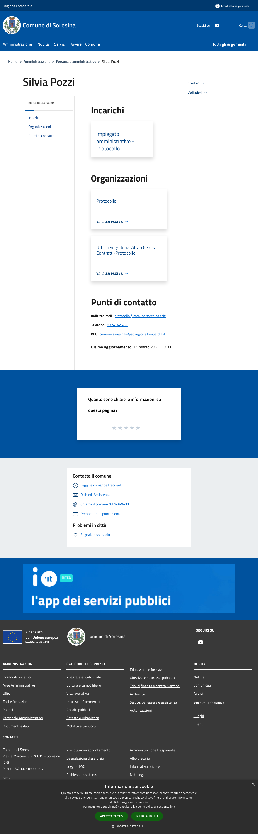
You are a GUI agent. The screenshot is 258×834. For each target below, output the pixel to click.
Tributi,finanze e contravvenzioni (155, 686)
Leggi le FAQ (75, 766)
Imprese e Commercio (83, 701)
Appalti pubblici (78, 709)
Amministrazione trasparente (152, 750)
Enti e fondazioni (16, 701)
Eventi (199, 724)
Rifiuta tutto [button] (147, 816)
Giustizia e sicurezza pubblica (152, 677)
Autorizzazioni (141, 710)
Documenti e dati (16, 726)
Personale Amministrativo (23, 718)
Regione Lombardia (17, 6)
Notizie (199, 677)
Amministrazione (37, 61)
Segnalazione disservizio (85, 758)
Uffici (7, 693)
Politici (8, 709)
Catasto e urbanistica (82, 718)
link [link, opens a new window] (172, 807)
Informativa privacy (145, 766)
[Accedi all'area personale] (232, 6)
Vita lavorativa (77, 693)
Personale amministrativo (76, 61)
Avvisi (198, 693)
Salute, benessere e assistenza (153, 702)
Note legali (138, 774)
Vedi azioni (198, 93)
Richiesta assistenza (82, 774)
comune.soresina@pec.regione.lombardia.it (132, 334)
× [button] (253, 784)
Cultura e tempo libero (83, 685)
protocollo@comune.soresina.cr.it (140, 316)
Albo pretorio (140, 758)
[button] (129, 826)
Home (12, 61)
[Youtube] (209, 25)
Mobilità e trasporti (81, 726)
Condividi (197, 83)
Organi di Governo (17, 677)
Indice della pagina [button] (41, 103)
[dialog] (129, 807)
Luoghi (199, 716)
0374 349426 (117, 325)
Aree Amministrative (19, 685)
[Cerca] (249, 25)
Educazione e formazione (149, 669)
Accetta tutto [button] (111, 816)
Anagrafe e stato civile (83, 677)
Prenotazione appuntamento (88, 750)
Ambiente (137, 694)
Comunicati (202, 685)
